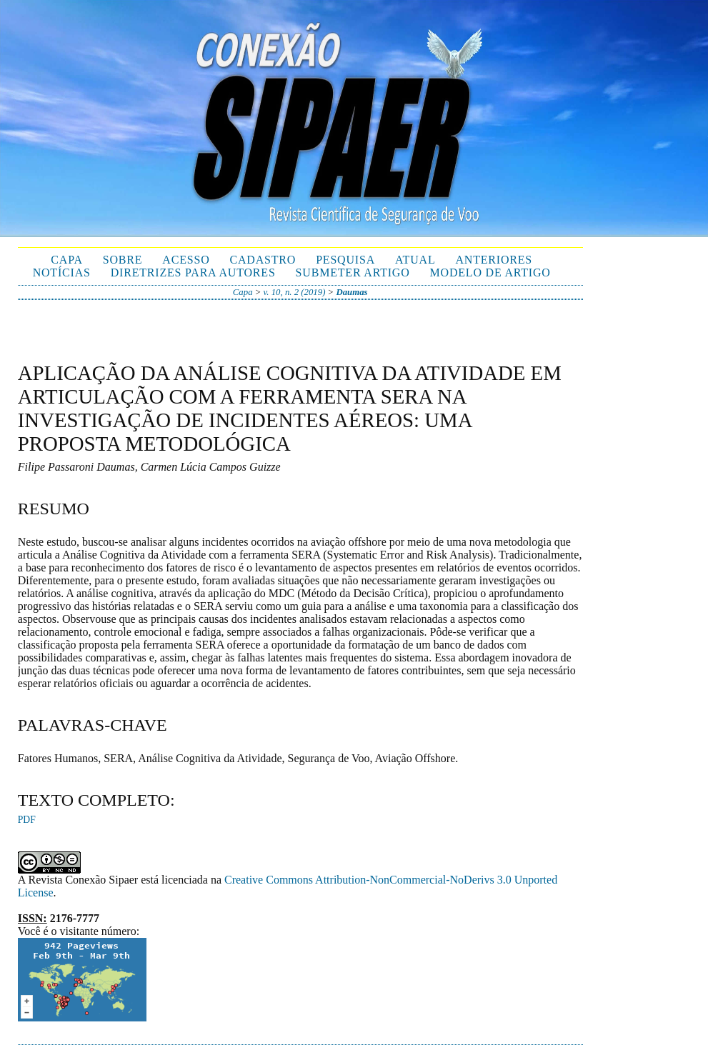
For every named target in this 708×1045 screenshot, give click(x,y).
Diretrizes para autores (193, 272)
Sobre (123, 260)
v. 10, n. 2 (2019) (295, 292)
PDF (27, 819)
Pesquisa (345, 260)
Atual (415, 260)
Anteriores (493, 260)
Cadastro (263, 260)
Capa (66, 260)
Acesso (185, 260)
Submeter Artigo (353, 272)
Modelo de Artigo (490, 272)
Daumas (351, 292)
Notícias (62, 272)
